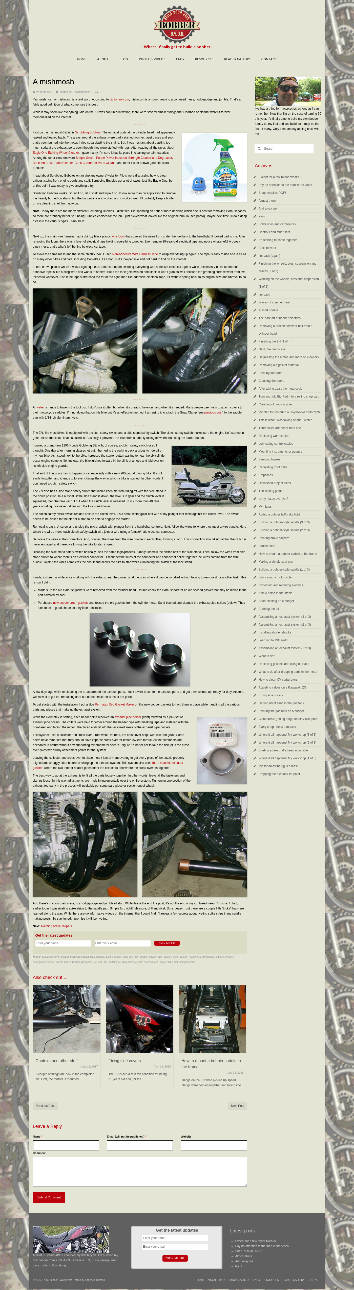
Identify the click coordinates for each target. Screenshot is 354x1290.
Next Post (237, 1106)
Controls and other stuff (274, 232)
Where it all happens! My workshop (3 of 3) (287, 734)
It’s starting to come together (278, 240)
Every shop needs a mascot (277, 727)
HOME (81, 59)
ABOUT (103, 59)
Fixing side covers (271, 695)
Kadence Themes (95, 1280)
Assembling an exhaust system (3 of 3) (285, 616)
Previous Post (45, 1106)
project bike (166, 962)
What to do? (267, 656)
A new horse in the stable (276, 593)
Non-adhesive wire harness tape (140, 962)
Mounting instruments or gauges (280, 451)
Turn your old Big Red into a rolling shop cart (289, 396)
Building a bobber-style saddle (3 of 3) (284, 522)
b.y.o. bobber (61, 956)
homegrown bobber (44, 962)
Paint (262, 216)
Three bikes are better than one (280, 428)
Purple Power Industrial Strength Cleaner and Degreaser (134, 158)
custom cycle (171, 956)
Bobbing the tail (269, 609)
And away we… (269, 208)
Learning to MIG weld (273, 640)
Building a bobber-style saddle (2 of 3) (284, 530)
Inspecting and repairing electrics (281, 585)
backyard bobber (79, 956)
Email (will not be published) (126, 1136)
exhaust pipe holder (128, 717)
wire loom (118, 236)
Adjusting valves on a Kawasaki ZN (282, 687)
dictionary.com (119, 99)
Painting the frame (271, 373)
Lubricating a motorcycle (275, 577)
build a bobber (113, 956)
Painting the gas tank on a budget (281, 711)
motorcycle (115, 962)
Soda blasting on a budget (276, 601)
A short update (268, 310)
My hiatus (265, 506)
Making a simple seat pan (276, 561)
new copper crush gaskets (70, 603)
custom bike (155, 956)
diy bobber (208, 956)
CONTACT (269, 59)
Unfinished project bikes (275, 483)
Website (186, 1136)
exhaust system (224, 956)
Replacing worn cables (274, 436)
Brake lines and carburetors (277, 224)
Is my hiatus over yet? (273, 499)
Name (37, 1136)
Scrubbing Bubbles (88, 132)
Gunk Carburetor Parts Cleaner (95, 163)
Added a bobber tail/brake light (279, 514)
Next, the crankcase (272, 349)
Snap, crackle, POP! (272, 193)
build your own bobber (135, 956)
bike (92, 956)
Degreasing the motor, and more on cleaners (289, 357)
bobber (100, 956)
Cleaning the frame (271, 381)
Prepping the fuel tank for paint (279, 774)
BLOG (123, 59)
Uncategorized (81, 91)
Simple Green (85, 158)
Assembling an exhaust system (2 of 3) (285, 624)
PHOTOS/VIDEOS (152, 59)
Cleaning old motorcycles (276, 404)
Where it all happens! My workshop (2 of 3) (287, 742)
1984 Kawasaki (44, 956)
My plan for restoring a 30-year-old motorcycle (290, 412)
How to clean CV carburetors (278, 679)
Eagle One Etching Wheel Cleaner (56, 152)
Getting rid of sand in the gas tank (281, 703)
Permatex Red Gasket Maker (114, 704)
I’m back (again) (269, 255)
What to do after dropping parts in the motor (288, 672)
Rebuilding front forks (273, 467)
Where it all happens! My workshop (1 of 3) (287, 758)
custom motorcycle (190, 956)
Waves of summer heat (274, 302)
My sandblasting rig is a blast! (278, 766)
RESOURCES (204, 59)
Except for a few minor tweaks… (280, 177)
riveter (39, 407)
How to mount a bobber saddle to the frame (288, 554)
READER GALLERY (237, 59)
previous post (213, 412)
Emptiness (266, 475)
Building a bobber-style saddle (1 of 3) (284, 569)
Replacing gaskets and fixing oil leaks (284, 664)
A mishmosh (267, 546)
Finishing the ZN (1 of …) (276, 341)
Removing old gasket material (279, 365)
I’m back (264, 294)
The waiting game (271, 491)
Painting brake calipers (56, 926)
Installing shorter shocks (275, 632)
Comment (39, 1153)
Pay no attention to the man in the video (285, 185)
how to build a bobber (68, 962)
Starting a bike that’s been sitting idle (283, 750)
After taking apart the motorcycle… (282, 388)
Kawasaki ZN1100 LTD (94, 962)
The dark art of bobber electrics (280, 318)
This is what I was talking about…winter (285, 420)
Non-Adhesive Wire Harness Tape (135, 254)
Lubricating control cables (276, 443)
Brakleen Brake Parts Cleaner (53, 163)
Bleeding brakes (269, 459)
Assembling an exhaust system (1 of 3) (285, 648)
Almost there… (269, 200)
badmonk (45, 91)
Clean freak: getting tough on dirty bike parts (288, 719)
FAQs (180, 59)
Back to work (267, 248)
